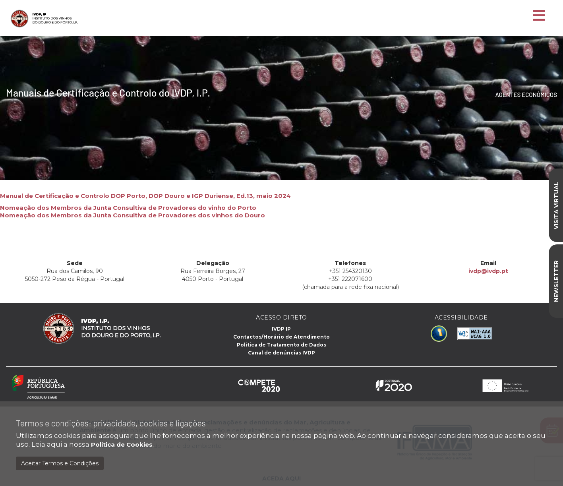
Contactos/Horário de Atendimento (281, 337)
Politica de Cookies (122, 444)
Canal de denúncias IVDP (281, 353)
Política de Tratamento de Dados (281, 345)
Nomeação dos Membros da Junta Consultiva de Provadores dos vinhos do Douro (132, 215)
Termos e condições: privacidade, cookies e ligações (111, 423)
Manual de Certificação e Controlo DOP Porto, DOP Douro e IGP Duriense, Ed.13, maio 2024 (145, 195)
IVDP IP (281, 329)
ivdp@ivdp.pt (488, 271)
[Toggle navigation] (539, 16)
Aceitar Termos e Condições (60, 463)
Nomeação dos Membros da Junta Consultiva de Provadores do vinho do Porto (128, 207)
